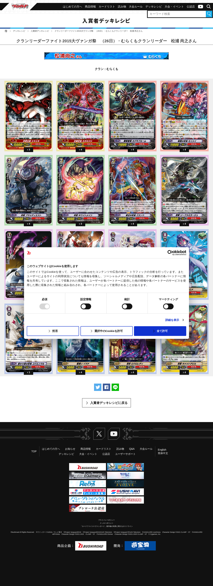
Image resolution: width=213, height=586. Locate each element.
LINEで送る (115, 387)
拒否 (55, 330)
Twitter (99, 434)
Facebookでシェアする (106, 387)
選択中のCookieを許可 (108, 330)
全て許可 (162, 330)
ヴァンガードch (200, 6)
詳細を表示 (172, 319)
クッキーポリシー (106, 523)
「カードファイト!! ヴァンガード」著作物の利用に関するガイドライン (106, 526)
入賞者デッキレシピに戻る (109, 403)
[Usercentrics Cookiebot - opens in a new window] (170, 252)
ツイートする (97, 387)
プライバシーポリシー (106, 520)
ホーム (6, 30)
